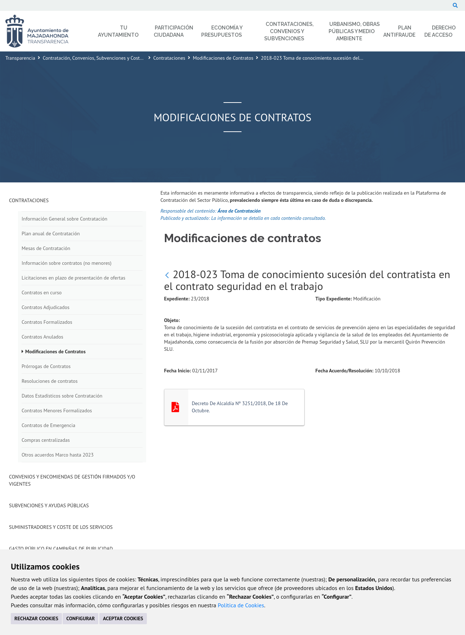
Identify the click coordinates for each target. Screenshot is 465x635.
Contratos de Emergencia (48, 425)
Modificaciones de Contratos (223, 58)
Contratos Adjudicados (45, 307)
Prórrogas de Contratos (46, 366)
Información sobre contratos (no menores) (67, 263)
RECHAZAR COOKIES (36, 618)
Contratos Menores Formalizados (57, 410)
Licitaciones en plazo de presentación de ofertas (73, 278)
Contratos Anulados (42, 337)
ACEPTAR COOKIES (123, 618)
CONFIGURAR (80, 618)
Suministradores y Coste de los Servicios (61, 527)
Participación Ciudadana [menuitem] (173, 31)
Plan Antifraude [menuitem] (399, 31)
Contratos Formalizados (47, 322)
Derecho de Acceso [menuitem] (440, 31)
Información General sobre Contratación (64, 219)
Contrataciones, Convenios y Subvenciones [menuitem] (288, 31)
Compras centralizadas (46, 440)
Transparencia (20, 58)
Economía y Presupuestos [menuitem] (222, 31)
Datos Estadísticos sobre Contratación (62, 396)
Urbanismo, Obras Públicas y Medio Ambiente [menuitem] (354, 31)
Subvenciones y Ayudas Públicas (49, 505)
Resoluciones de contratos (50, 381)
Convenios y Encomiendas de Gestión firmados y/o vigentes (72, 480)
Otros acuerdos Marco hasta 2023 (58, 455)
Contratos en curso (42, 292)
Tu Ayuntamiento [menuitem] (118, 31)
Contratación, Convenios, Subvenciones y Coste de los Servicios (110, 58)
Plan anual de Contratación (51, 233)
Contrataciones (169, 58)
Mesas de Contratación (46, 248)
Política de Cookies (241, 605)
